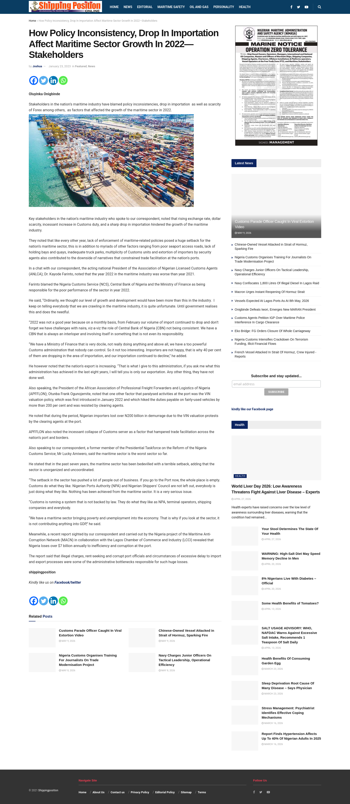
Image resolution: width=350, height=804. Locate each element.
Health (244, 7)
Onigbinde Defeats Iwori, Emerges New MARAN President (275, 309)
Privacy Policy (140, 791)
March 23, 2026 (272, 667)
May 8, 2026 (67, 670)
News (128, 7)
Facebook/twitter (67, 582)
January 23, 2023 (60, 66)
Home (114, 7)
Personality (223, 7)
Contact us (117, 791)
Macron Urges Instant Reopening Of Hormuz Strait (270, 292)
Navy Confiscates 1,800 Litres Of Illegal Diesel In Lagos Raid (277, 283)
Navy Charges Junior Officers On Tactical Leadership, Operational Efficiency (185, 660)
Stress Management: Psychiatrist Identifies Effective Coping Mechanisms (288, 711)
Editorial (144, 7)
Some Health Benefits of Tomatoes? (290, 602)
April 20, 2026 (271, 563)
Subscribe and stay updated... (276, 376)
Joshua (37, 66)
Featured (81, 66)
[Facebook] (33, 80)
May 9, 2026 (67, 641)
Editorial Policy (165, 791)
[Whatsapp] (63, 80)
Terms (202, 791)
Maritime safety (171, 7)
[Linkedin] (53, 80)
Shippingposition (48, 789)
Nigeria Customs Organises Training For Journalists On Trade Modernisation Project (88, 660)
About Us (99, 791)
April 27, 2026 (241, 498)
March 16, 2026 (272, 722)
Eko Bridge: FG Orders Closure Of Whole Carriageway (272, 331)
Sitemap (186, 791)
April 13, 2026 (271, 607)
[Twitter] (43, 80)
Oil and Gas (199, 7)
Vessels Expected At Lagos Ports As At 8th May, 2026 (272, 301)
